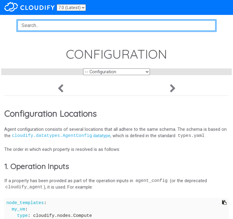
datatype (61, 135)
